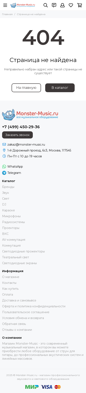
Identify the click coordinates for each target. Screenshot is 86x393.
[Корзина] (79, 5)
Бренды (8, 187)
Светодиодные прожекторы (23, 251)
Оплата (7, 294)
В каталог (60, 88)
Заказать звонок (17, 135)
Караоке (8, 210)
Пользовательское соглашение (25, 312)
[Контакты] (54, 5)
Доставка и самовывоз (19, 300)
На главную (26, 88)
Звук (5, 193)
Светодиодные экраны (19, 263)
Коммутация (11, 245)
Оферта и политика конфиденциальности (33, 306)
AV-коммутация (13, 240)
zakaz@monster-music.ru (26, 144)
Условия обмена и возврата (23, 318)
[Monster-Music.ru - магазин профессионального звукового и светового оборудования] (23, 5)
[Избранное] (71, 5)
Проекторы (10, 228)
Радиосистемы (13, 222)
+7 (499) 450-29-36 (21, 127)
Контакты (9, 283)
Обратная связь (14, 324)
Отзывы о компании (17, 330)
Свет (5, 198)
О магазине (10, 277)
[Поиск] (45, 5)
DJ (4, 204)
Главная (7, 14)
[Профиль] (62, 5)
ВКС (5, 234)
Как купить (10, 289)
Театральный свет (15, 257)
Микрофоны (11, 216)
